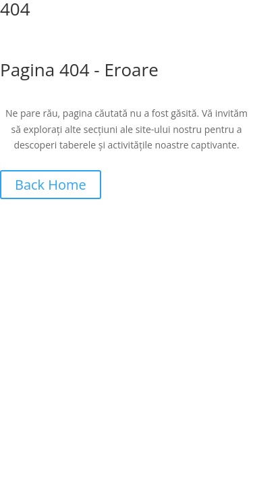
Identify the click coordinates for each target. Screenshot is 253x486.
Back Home (50, 185)
